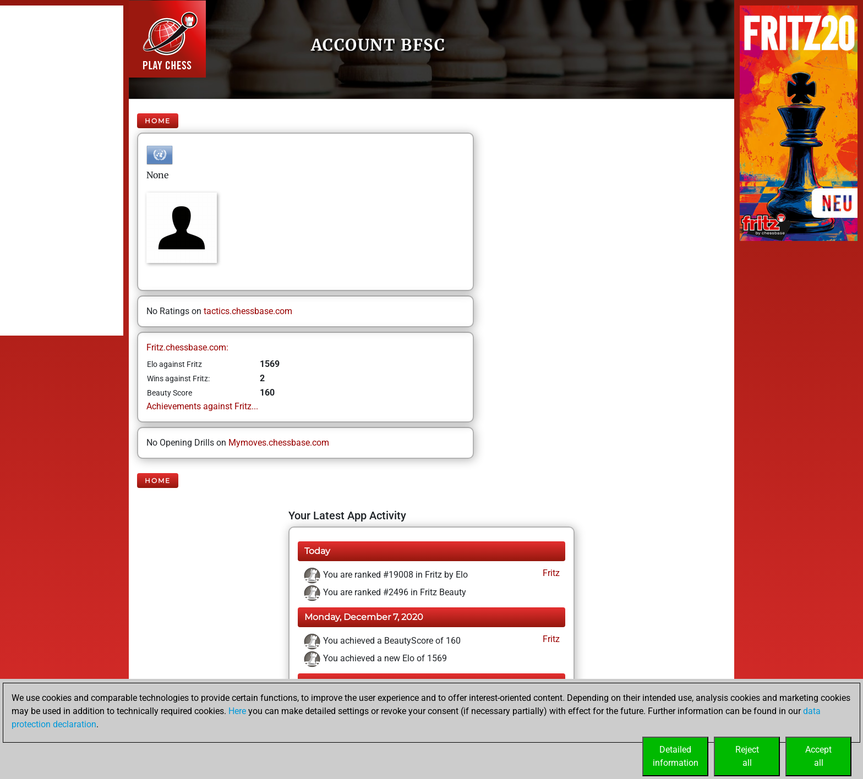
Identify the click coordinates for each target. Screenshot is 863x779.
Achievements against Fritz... (202, 406)
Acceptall (818, 756)
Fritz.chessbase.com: (187, 347)
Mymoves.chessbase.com (278, 442)
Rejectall (747, 756)
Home (158, 121)
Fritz (550, 573)
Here (237, 711)
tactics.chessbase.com (248, 311)
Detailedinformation (675, 756)
